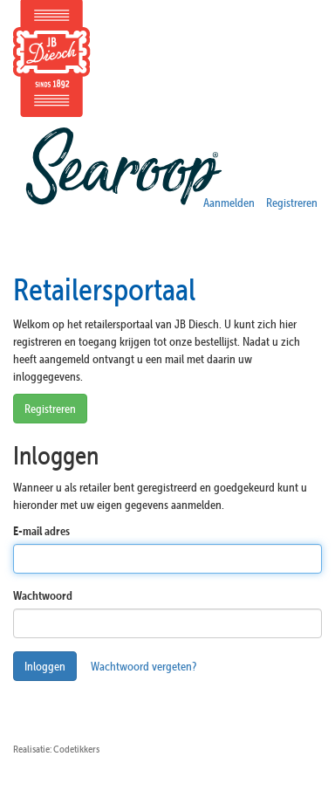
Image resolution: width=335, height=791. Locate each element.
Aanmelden (229, 202)
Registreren (292, 202)
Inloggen (44, 666)
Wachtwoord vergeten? (143, 666)
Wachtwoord (42, 595)
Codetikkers (76, 748)
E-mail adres (41, 531)
